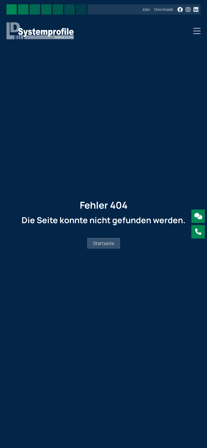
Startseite (103, 243)
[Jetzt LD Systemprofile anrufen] (198, 232)
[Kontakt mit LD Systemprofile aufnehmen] (198, 216)
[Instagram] (188, 10)
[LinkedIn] (196, 10)
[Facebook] (180, 10)
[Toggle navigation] (195, 30)
